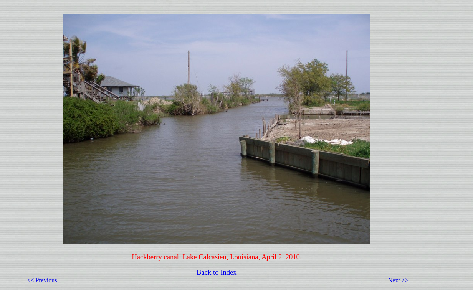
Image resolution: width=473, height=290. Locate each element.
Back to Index (217, 272)
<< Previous (42, 280)
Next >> (398, 280)
